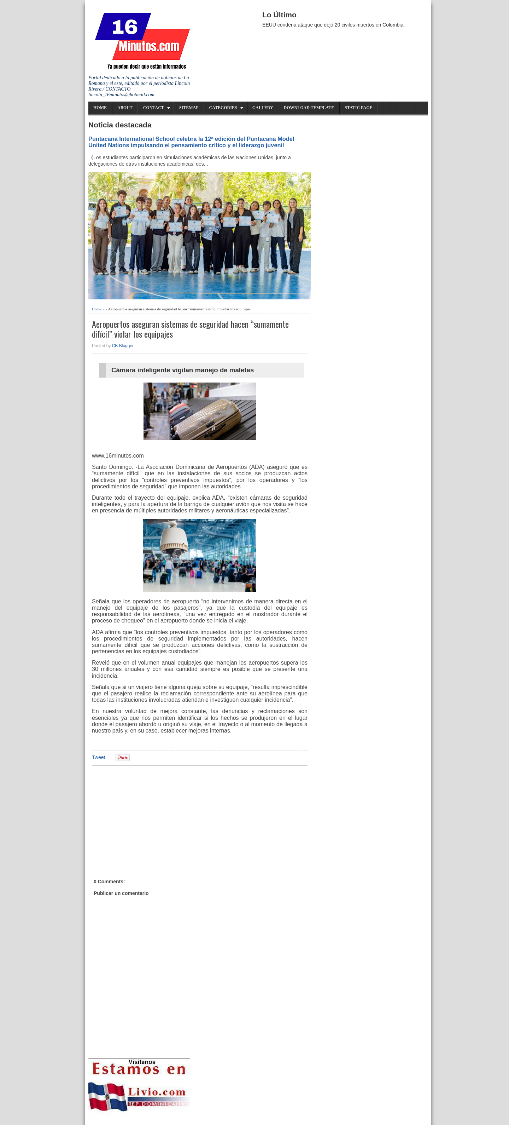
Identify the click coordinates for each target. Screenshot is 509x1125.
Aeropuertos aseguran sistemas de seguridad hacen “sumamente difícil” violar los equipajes (190, 329)
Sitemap (189, 107)
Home (100, 107)
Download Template (309, 107)
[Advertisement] (147, 814)
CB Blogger (123, 345)
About (125, 107)
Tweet (98, 757)
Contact (153, 107)
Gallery (262, 107)
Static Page (358, 107)
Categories (223, 107)
